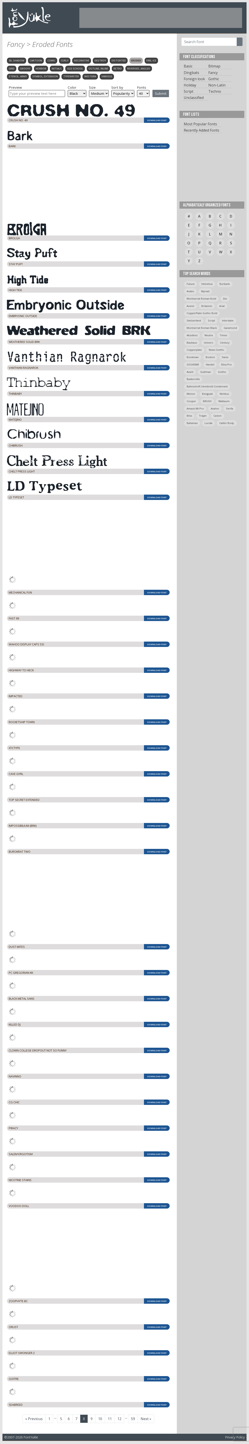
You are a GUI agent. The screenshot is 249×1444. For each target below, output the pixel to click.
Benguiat (207, 393)
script (211, 320)
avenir (190, 306)
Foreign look (194, 78)
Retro (118, 68)
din (225, 298)
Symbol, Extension (45, 76)
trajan (203, 415)
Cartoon (36, 60)
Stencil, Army (18, 76)
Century (225, 342)
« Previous (34, 1418)
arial (222, 306)
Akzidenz (192, 335)
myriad (205, 291)
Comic (51, 60)
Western (90, 76)
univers (208, 342)
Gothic (213, 78)
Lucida (208, 423)
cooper (191, 401)
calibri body (226, 423)
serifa (229, 408)
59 (134, 1418)
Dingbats (191, 72)
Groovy (25, 68)
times (223, 335)
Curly (65, 60)
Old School (75, 68)
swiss (225, 357)
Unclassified (194, 97)
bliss (189, 415)
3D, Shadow (16, 60)
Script (188, 91)
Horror (41, 68)
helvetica (207, 283)
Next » (146, 1418)
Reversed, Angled (138, 68)
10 (101, 1418)
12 (120, 1418)
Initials (57, 68)
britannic (206, 306)
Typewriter (71, 76)
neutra (209, 335)
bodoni (210, 357)
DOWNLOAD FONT (157, 120)
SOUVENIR (193, 364)
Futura (190, 283)
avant (190, 372)
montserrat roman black (202, 328)
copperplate (194, 349)
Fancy (213, 72)
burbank (224, 283)
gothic (222, 372)
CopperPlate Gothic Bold (202, 313)
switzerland (194, 320)
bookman (193, 357)
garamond (230, 328)
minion (191, 393)
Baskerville (193, 379)
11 (111, 1418)
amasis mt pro (195, 408)
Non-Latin (217, 85)
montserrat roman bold (201, 298)
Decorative (81, 60)
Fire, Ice (151, 60)
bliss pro (226, 364)
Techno (214, 91)
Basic (188, 66)
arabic (190, 291)
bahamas (192, 423)
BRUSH (207, 401)
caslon (217, 415)
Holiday (190, 85)
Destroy (100, 60)
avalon (215, 408)
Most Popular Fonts (200, 124)
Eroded (136, 60)
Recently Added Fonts (201, 130)
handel (210, 364)
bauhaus (192, 342)
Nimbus (224, 393)
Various (106, 76)
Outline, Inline (98, 68)
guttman (205, 372)
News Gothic (216, 349)
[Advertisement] (160, 18)
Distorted (119, 60)
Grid (12, 68)
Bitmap (214, 66)
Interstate (228, 320)
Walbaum (224, 401)
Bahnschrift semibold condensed (207, 386)
